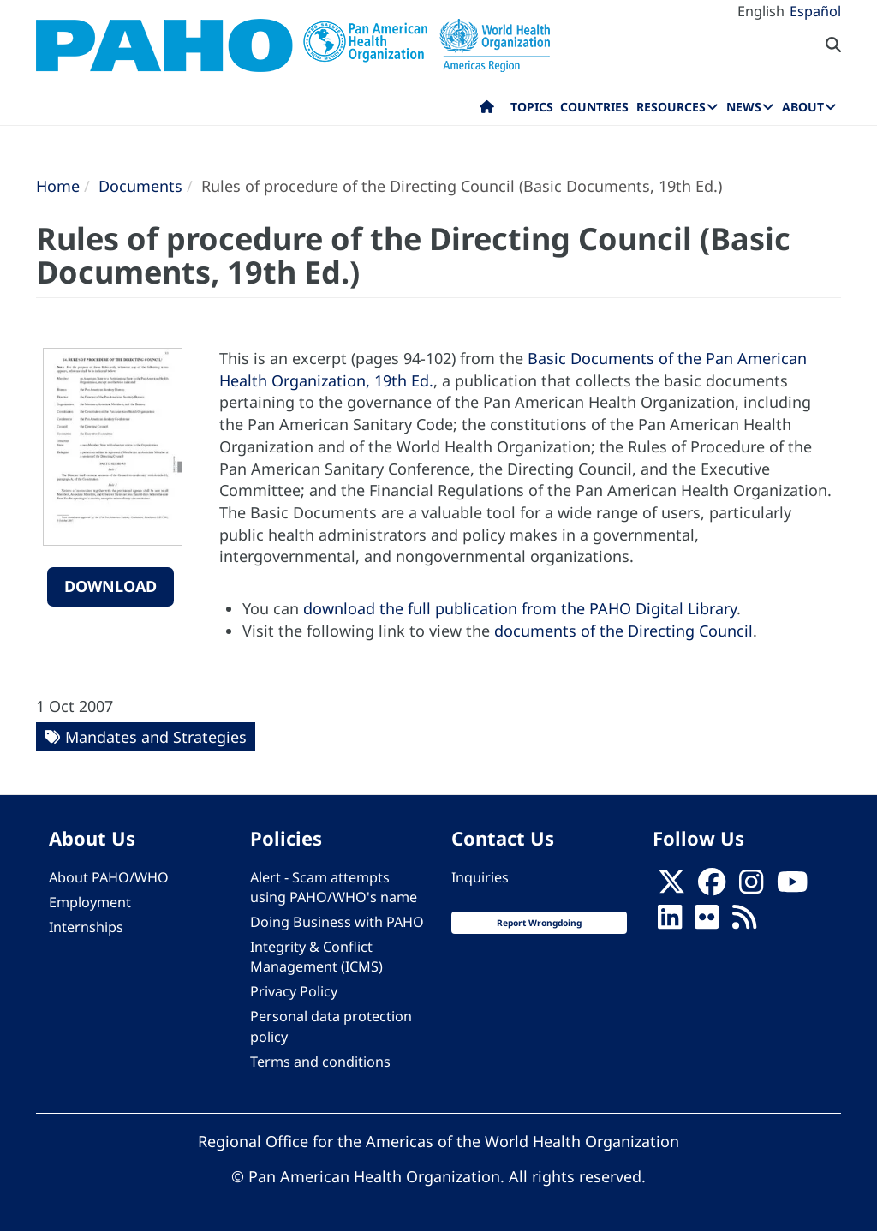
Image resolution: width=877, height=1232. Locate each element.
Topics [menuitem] (531, 107)
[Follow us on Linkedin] (670, 921)
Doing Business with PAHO (337, 921)
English (761, 11)
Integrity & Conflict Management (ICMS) (316, 956)
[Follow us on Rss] (744, 921)
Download (110, 586)
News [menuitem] (743, 107)
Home (58, 186)
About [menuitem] (803, 107)
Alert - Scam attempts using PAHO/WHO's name (333, 887)
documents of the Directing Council (623, 630)
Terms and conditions (320, 1061)
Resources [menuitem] (671, 107)
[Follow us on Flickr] (707, 921)
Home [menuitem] (487, 110)
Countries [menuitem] (594, 107)
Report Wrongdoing (539, 923)
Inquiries (480, 877)
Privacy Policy (293, 991)
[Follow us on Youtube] (792, 886)
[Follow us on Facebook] (711, 886)
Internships (86, 927)
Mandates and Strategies (156, 737)
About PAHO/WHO (109, 877)
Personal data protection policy (331, 1026)
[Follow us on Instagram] (751, 886)
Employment (90, 902)
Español (815, 11)
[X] (671, 886)
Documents (140, 186)
